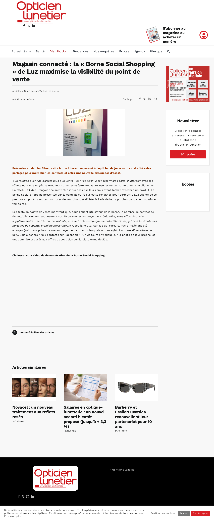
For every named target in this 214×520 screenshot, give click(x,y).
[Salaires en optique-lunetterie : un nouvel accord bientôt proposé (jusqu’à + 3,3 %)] (85, 375)
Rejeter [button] (184, 513)
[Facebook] (140, 99)
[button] (168, 52)
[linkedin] (33, 25)
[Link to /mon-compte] (203, 35)
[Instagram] (27, 496)
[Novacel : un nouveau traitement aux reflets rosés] (34, 375)
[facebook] (24, 25)
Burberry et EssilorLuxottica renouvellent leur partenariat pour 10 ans (133, 417)
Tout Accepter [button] (200, 513)
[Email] (155, 99)
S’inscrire (188, 154)
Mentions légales (123, 469)
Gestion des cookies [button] (162, 513)
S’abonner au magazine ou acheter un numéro (174, 35)
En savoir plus (13, 516)
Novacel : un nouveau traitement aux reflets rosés (33, 412)
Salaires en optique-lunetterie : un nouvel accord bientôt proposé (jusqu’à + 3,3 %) (85, 417)
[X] (144, 99)
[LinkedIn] (149, 99)
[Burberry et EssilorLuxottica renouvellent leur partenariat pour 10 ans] (136, 375)
